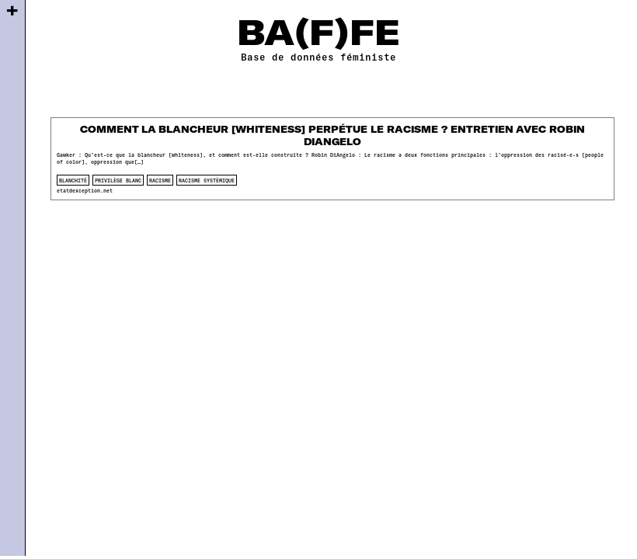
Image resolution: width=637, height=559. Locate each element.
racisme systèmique (207, 180)
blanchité (73, 180)
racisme (160, 180)
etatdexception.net (85, 190)
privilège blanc (118, 180)
